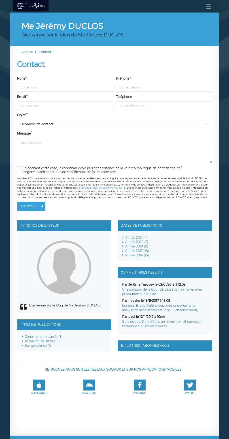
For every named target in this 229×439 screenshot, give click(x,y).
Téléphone (124, 97)
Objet (21, 115)
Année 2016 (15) (137, 255)
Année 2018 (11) (136, 246)
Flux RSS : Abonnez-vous (147, 346)
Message (24, 133)
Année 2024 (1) (136, 238)
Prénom (122, 78)
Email (21, 97)
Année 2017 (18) (137, 251)
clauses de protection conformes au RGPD (101, 187)
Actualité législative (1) (42, 341)
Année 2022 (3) (136, 242)
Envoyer (33, 206)
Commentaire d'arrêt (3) (44, 337)
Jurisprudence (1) (38, 346)
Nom (21, 78)
